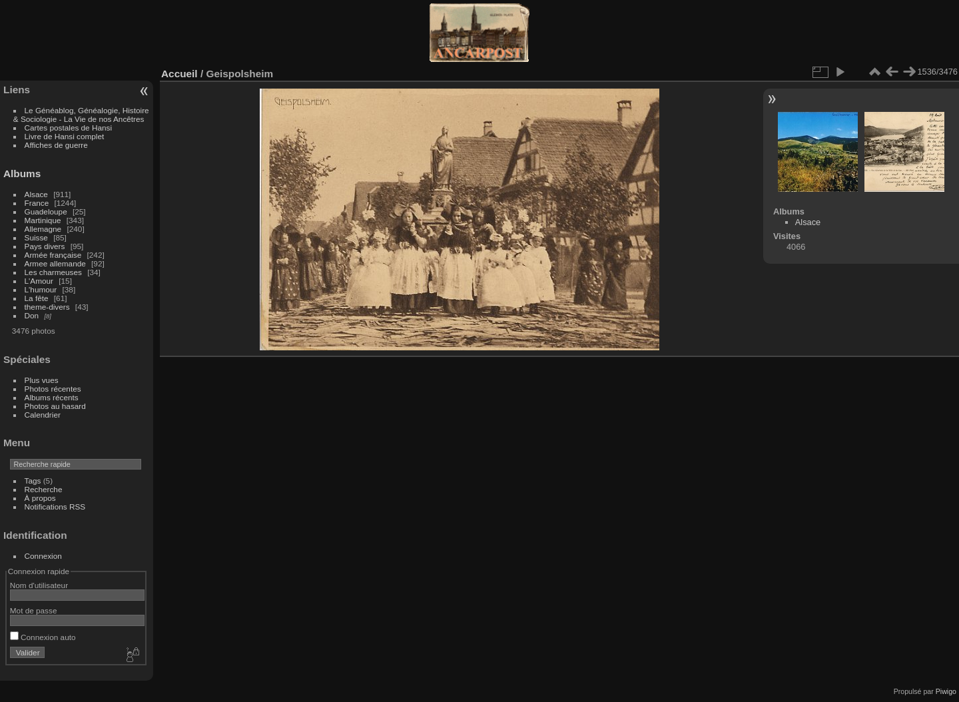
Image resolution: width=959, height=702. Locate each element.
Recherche (44, 489)
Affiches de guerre (56, 145)
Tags (33, 480)
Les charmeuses (53, 272)
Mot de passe (33, 610)
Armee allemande (55, 263)
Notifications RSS (55, 506)
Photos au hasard (55, 406)
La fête (37, 298)
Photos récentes (53, 388)
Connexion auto (43, 637)
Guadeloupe (46, 211)
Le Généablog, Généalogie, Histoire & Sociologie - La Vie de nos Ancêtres (81, 114)
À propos (40, 498)
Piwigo (946, 691)
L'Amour (39, 280)
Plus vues (42, 380)
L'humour (41, 289)
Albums (22, 173)
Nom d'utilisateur (39, 585)
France (37, 202)
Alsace (36, 194)
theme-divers (47, 306)
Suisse (36, 237)
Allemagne (43, 228)
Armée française (53, 254)
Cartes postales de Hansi (68, 127)
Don (32, 315)
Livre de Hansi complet (65, 136)
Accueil (179, 73)
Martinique (43, 220)
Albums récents (52, 397)
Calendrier (43, 414)
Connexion (43, 555)
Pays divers (45, 246)
